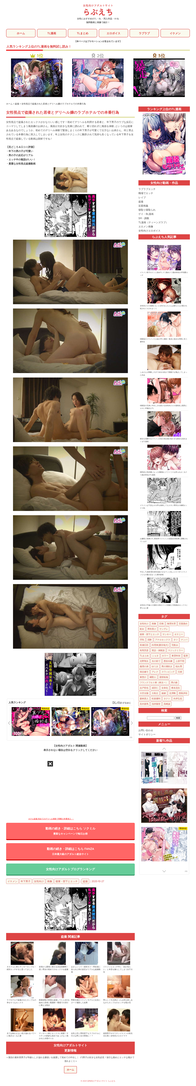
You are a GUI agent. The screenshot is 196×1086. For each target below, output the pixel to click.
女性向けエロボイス (149, 230)
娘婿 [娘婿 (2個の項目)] (164, 693)
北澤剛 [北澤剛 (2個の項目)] (172, 693)
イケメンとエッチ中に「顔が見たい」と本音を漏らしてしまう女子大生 (118, 970)
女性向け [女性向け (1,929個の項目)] (144, 623)
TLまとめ (82, 33)
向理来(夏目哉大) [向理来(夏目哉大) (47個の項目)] (160, 645)
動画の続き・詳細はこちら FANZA (70, 851)
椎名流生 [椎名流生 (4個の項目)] (175, 688)
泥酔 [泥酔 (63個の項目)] (149, 639)
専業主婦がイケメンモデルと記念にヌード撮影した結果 (85, 1001)
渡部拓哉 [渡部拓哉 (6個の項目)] (163, 677)
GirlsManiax (121, 703)
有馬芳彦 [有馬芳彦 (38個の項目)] (144, 650)
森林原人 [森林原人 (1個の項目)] (144, 698)
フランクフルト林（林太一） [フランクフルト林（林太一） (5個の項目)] (154, 682)
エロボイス (113, 33)
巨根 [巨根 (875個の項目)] (161, 623)
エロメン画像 (145, 226)
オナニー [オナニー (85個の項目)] (178, 634)
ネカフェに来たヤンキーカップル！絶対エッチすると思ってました (21, 968)
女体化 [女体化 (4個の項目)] (165, 688)
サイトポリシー (147, 734)
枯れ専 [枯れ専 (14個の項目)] (179, 666)
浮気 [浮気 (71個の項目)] (142, 639)
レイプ (142, 197)
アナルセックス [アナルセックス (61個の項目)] (162, 639)
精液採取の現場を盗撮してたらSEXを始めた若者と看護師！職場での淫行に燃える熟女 (54, 1003)
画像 (49, 881)
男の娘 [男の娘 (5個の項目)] (174, 682)
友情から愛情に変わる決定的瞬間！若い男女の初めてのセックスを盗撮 (53, 968)
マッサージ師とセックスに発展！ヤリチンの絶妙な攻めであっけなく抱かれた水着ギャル (53, 1036)
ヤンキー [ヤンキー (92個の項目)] (166, 634)
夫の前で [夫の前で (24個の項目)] (156, 661)
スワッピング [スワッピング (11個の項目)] (168, 672)
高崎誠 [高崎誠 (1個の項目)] (167, 704)
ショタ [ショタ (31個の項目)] (155, 655)
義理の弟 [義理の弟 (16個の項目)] (144, 666)
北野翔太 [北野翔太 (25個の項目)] (144, 661)
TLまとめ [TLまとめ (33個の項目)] (144, 655)
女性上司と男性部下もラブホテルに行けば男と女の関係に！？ (85, 1035)
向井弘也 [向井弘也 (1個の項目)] (177, 698)
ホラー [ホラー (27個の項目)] (165, 655)
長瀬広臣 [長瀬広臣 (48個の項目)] (144, 645)
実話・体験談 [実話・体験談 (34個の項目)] (158, 650)
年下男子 (25, 881)
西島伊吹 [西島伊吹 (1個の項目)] (183, 693)
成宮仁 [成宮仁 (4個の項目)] (155, 688)
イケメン (175, 33)
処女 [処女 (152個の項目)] (142, 629)
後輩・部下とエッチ (67, 881)
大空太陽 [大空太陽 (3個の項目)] (144, 693)
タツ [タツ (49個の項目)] (175, 639)
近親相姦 (143, 205)
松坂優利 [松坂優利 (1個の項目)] (156, 698)
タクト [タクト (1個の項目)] (167, 698)
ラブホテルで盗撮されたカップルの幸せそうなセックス (21, 1001)
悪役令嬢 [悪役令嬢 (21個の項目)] (168, 661)
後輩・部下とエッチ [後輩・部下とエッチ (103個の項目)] (149, 634)
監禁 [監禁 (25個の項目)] (186, 655)
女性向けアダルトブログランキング (70, 869)
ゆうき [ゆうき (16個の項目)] (155, 666)
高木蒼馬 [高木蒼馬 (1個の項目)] (144, 704)
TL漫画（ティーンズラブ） (153, 222)
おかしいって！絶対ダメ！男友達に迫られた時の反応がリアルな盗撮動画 (85, 970)
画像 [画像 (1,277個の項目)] (154, 623)
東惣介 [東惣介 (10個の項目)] (143, 677)
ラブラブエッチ (147, 189)
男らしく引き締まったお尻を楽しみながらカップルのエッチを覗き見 (118, 1001)
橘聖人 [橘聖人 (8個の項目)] (153, 677)
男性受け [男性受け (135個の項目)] (151, 629)
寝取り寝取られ (147, 209)
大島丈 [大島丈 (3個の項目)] (155, 693)
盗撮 (85, 881)
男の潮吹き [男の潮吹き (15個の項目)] (167, 666)
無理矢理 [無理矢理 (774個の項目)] (171, 623)
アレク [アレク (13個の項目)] (155, 672)
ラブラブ (144, 33)
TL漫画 (51, 33)
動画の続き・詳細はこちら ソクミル (70, 830)
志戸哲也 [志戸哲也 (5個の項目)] (144, 688)
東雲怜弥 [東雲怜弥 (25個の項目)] (176, 655)
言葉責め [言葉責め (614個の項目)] (183, 623)
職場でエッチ (145, 193)
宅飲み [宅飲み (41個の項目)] (175, 645)
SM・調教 (143, 218)
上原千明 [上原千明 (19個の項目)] (180, 661)
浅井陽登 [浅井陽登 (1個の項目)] (156, 704)
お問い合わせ (145, 730)
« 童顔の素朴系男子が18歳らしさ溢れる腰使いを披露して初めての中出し (42, 1057)
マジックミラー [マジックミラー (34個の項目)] (175, 650)
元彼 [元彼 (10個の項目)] (180, 672)
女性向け (39, 881)
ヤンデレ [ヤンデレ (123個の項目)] (163, 629)
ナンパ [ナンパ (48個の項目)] (184, 639)
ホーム (21, 33)
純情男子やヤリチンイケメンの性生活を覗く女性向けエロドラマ (118, 1035)
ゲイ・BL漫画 (146, 214)
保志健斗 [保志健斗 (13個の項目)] (144, 672)
